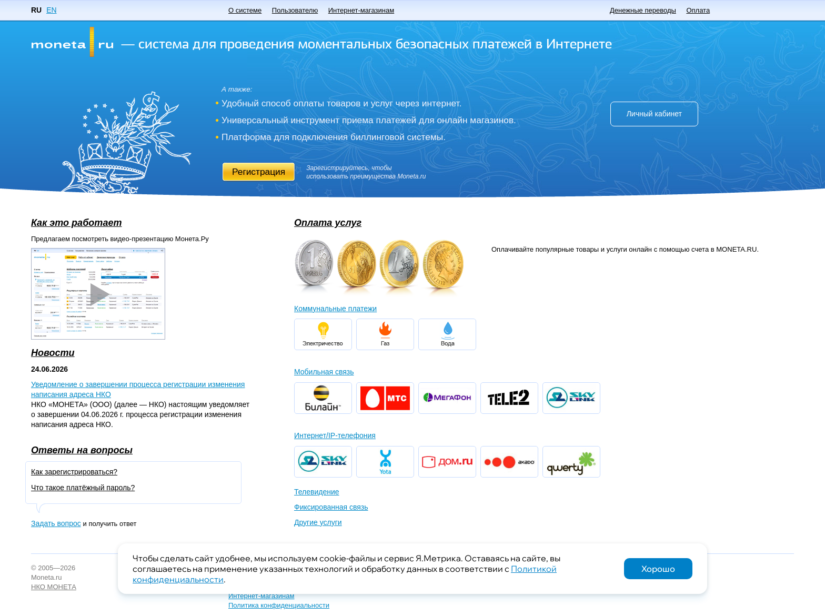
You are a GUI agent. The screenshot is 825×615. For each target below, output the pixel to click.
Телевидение (316, 492)
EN (51, 10)
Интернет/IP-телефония (335, 435)
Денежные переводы (643, 10)
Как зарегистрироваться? (74, 472)
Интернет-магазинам (361, 10)
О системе (244, 10)
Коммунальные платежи (335, 308)
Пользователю (295, 10)
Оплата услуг (327, 222)
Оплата (698, 10)
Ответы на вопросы (82, 450)
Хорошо (658, 568)
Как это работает (76, 222)
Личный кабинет (654, 114)
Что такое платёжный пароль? (83, 487)
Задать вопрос (56, 523)
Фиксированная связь (331, 507)
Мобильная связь (324, 372)
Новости (53, 353)
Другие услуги (318, 522)
